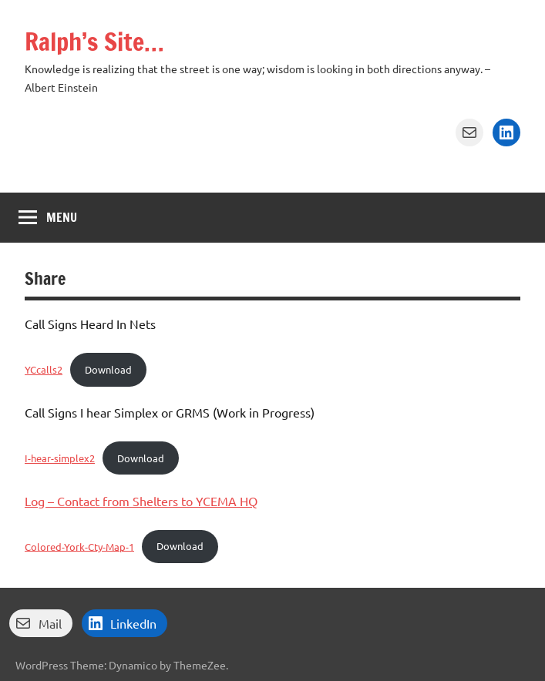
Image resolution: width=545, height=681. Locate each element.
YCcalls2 (43, 369)
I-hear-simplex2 (60, 458)
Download (108, 369)
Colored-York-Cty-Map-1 (79, 545)
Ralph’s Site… (94, 41)
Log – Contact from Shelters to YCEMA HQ (141, 500)
